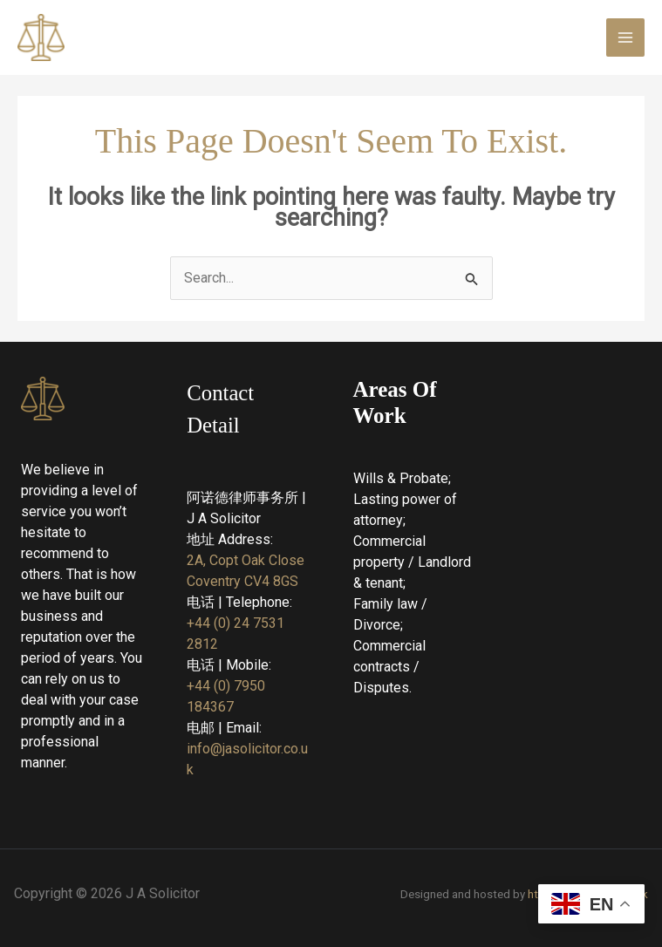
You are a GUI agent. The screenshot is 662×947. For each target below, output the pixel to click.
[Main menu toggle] (625, 37)
